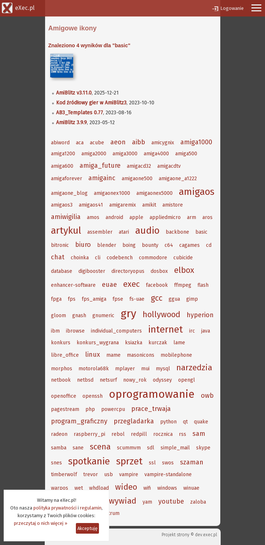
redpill (139, 434)
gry (128, 313)
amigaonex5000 (154, 193)
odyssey (162, 380)
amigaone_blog (69, 193)
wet (78, 488)
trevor (90, 474)
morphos (61, 369)
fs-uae (136, 299)
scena (100, 447)
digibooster (91, 271)
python (168, 422)
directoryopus (127, 271)
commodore (153, 258)
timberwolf (64, 474)
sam (198, 434)
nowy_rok (135, 380)
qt (185, 422)
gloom (58, 315)
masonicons (140, 355)
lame (179, 343)
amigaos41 (91, 205)
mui (145, 369)
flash (203, 285)
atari (124, 232)
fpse (118, 299)
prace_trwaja (151, 409)
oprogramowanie (152, 394)
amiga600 (62, 166)
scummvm (129, 448)
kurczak (157, 343)
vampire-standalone (168, 474)
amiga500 (186, 154)
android (114, 217)
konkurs (60, 343)
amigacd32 (139, 166)
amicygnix (162, 143)
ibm (55, 331)
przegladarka (134, 421)
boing (129, 245)
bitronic (60, 245)
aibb (138, 142)
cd (208, 245)
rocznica (163, 434)
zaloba (198, 502)
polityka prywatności (55, 508)
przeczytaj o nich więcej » (40, 523)
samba (58, 448)
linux (92, 355)
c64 (169, 245)
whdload (99, 488)
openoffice (63, 396)
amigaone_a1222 (178, 178)
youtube (171, 501)
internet (165, 329)
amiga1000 (196, 142)
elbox (184, 270)
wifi (147, 488)
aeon (118, 142)
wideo (126, 487)
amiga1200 (63, 154)
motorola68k (93, 369)
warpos (59, 488)
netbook (61, 380)
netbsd (85, 380)
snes (56, 463)
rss (182, 434)
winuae (191, 488)
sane (78, 448)
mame (113, 355)
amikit (149, 205)
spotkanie (89, 461)
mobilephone (176, 355)
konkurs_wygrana (98, 343)
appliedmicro (165, 217)
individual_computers (116, 331)
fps (72, 299)
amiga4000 (156, 154)
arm (191, 217)
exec (131, 284)
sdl (150, 448)
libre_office (65, 355)
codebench (120, 258)
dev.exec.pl (206, 534)
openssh (92, 396)
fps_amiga (94, 299)
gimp (192, 299)
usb (108, 474)
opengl (186, 380)
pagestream (65, 409)
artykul (66, 230)
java (205, 331)
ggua (174, 299)
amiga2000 (93, 154)
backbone (177, 232)
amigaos (196, 191)
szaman (191, 462)
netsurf (108, 380)
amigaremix (122, 205)
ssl (152, 463)
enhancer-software (73, 285)
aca (80, 143)
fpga (56, 299)
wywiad (122, 501)
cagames (189, 245)
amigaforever (66, 178)
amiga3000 (125, 154)
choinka (80, 258)
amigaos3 (62, 205)
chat (58, 257)
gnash (79, 315)
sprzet (129, 461)
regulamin (91, 508)
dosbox (159, 271)
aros (207, 217)
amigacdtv (169, 166)
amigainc (101, 178)
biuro (83, 245)
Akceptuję (87, 528)
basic (201, 232)
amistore (172, 205)
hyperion (200, 315)
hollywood (161, 314)
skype (203, 448)
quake (201, 422)
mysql (163, 369)
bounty (150, 245)
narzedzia (194, 367)
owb (207, 396)
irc (192, 331)
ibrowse (75, 331)
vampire (128, 474)
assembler (100, 232)
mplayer (125, 369)
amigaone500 (137, 178)
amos (93, 217)
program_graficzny (79, 421)
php (90, 409)
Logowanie (232, 8)
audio (147, 230)
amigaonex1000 (112, 193)
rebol (118, 434)
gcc (156, 298)
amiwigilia (66, 217)
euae (109, 285)
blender (106, 245)
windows (167, 488)
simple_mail (175, 448)
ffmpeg (182, 285)
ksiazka (133, 343)
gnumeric (103, 315)
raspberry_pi (89, 434)
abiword (60, 143)
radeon (59, 434)
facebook (157, 285)
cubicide (183, 258)
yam (147, 502)
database (61, 271)
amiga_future (100, 166)
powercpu (113, 409)
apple (136, 217)
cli (97, 258)
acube (97, 143)
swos (168, 463)
